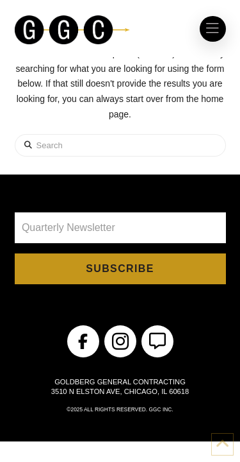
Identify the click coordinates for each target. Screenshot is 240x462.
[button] (212, 29)
